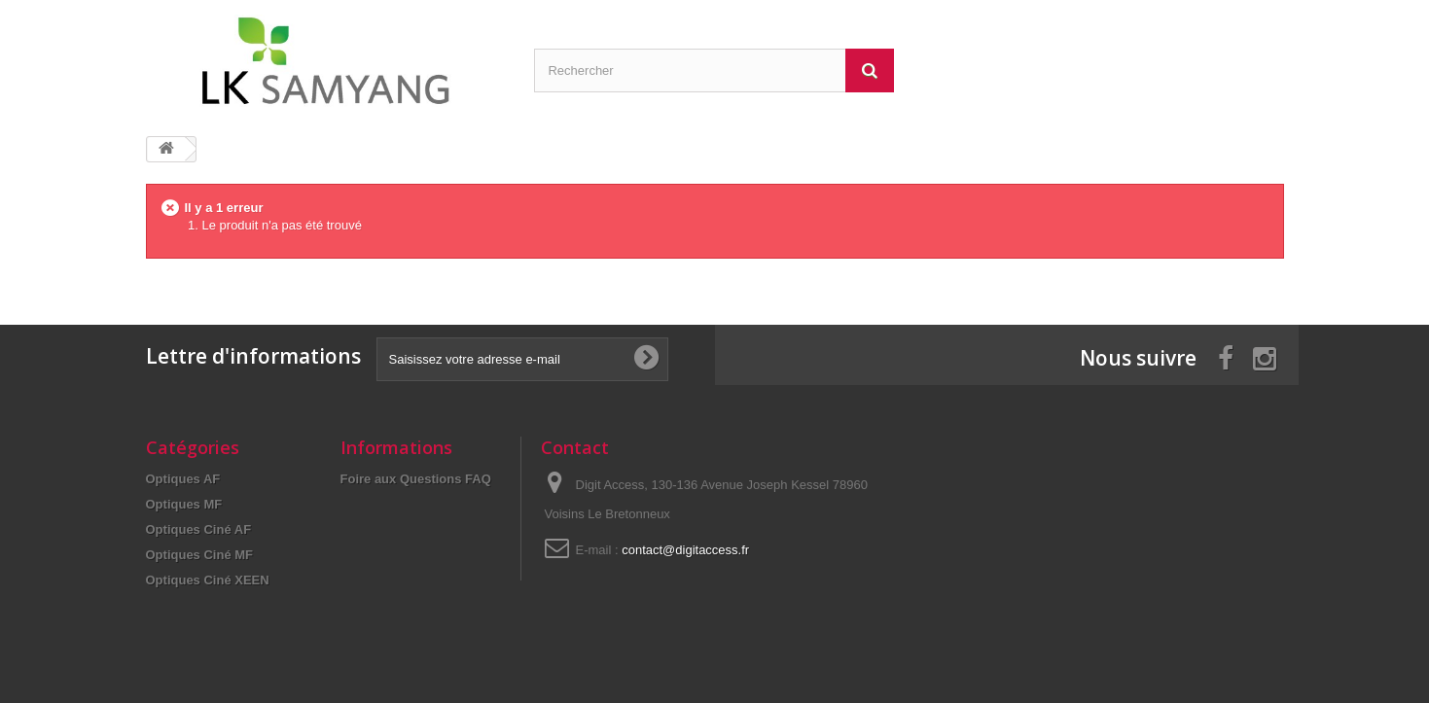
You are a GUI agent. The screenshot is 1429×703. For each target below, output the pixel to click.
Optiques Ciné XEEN (207, 580)
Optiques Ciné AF (199, 529)
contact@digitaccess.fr (685, 550)
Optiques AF (183, 479)
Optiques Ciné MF (200, 554)
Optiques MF (184, 504)
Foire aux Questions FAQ (415, 479)
